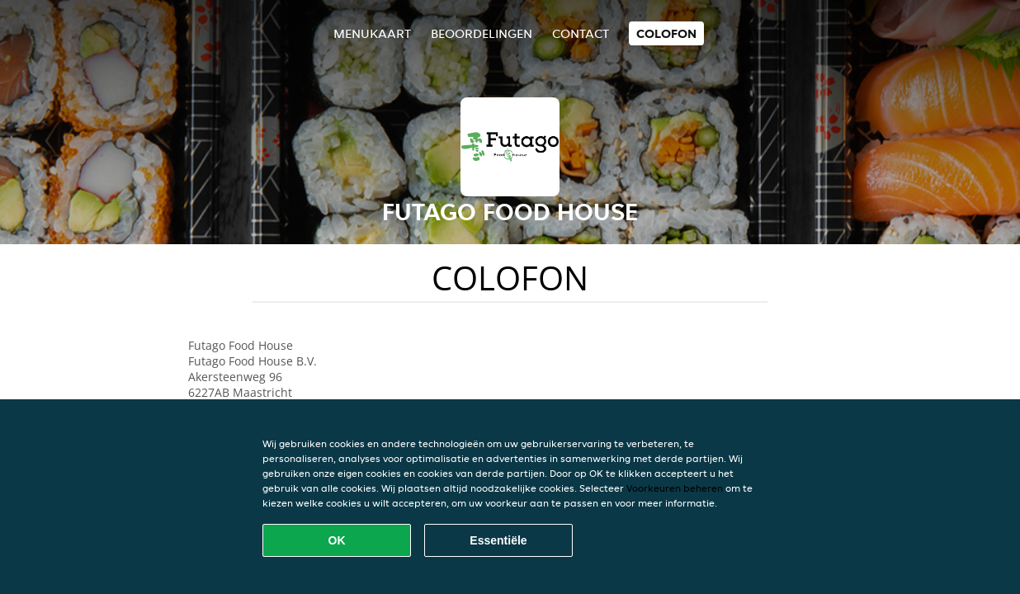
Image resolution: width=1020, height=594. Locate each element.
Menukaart (372, 33)
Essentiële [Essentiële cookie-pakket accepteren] (498, 540)
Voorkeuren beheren (674, 488)
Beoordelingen (481, 33)
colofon (666, 33)
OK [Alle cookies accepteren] (337, 540)
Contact (580, 33)
